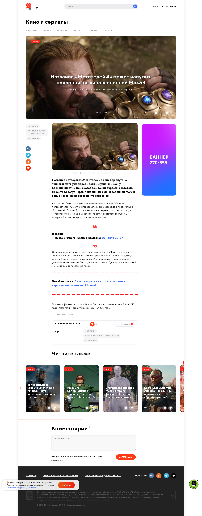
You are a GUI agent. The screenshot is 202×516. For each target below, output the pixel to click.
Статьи (76, 30)
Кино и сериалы (47, 22)
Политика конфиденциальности (103, 476)
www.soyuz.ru (68, 315)
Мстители (33, 126)
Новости (107, 30)
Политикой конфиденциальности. (21, 487)
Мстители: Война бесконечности (36, 132)
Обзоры (46, 30)
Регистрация (169, 6)
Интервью (91, 30)
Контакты (31, 476)
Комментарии (125, 324)
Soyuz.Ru (29, 6)
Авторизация (125, 457)
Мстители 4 (33, 138)
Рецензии (31, 30)
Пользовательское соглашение (60, 476)
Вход (155, 6)
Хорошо (66, 485)
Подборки (61, 30)
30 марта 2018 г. (113, 237)
